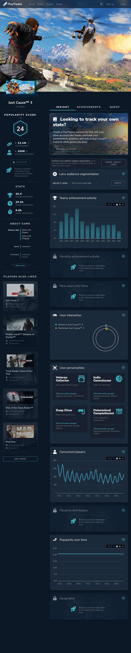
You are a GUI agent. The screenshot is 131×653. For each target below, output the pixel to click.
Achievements (89, 107)
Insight (50, 4)
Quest (41, 4)
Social (31, 4)
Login (124, 4)
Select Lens (60, 184)
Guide (59, 4)
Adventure (26, 246)
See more (20, 459)
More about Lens (113, 163)
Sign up (110, 4)
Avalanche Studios (26, 255)
